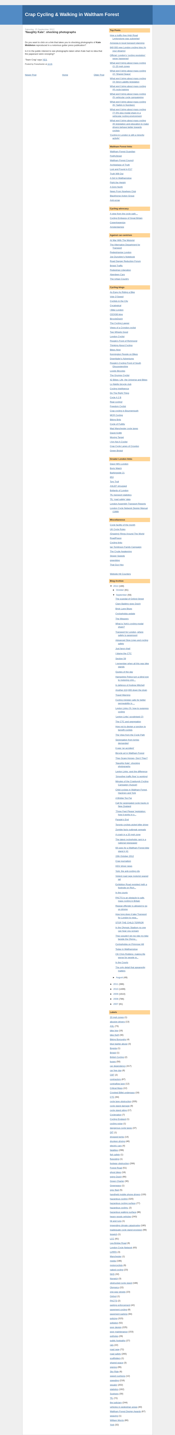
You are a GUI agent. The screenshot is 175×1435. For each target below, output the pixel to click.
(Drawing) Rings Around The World (127, 533)
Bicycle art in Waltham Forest (129, 753)
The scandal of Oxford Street (129, 599)
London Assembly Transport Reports (128, 503)
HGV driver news (123, 866)
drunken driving (117, 1141)
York (112, 1424)
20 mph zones (117, 1017)
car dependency (118, 1066)
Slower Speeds (117, 556)
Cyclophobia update (125, 613)
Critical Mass (116, 1088)
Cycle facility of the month (122, 525)
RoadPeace (116, 538)
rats (112, 1345)
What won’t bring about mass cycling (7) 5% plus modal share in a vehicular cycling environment (128, 112)
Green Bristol (116, 450)
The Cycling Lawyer (119, 323)
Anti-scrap (115, 200)
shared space (116, 1362)
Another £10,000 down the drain (131, 690)
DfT (111, 1132)
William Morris (117, 1420)
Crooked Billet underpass (122, 1092)
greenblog (115, 560)
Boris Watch (116, 468)
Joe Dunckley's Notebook (122, 256)
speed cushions (117, 1376)
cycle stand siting (118, 1110)
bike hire (114, 1030)
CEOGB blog (116, 314)
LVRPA (113, 1252)
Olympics (114, 1287)
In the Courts (121, 962)
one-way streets (118, 1292)
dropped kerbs (117, 1137)
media (113, 1261)
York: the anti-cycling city (127, 871)
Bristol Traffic (116, 265)
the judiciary (116, 1402)
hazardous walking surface (123, 1212)
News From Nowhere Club (123, 191)
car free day (116, 1070)
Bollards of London (119, 490)
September (121, 595)
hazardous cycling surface (123, 1203)
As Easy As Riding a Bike (122, 292)
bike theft (114, 1035)
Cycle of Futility (117, 424)
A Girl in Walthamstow (121, 178)
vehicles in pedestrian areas (123, 1407)
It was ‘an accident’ (124, 748)
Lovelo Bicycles (117, 371)
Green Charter (117, 1181)
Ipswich (113, 1234)
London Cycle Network (121, 1247)
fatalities (114, 1150)
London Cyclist (117, 336)
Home (65, 75)
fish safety (115, 1154)
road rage (114, 1349)
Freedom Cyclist (118, 406)
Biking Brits (115, 419)
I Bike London (117, 310)
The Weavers (122, 618)
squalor (113, 1385)
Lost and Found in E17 (121, 169)
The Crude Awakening (121, 551)
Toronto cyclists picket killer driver (131, 824)
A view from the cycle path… (124, 213)
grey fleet (114, 1190)
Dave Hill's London (119, 464)
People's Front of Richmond (123, 341)
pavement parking (118, 1314)
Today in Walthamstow (126, 949)
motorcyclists (116, 1265)
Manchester (116, 1256)
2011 (116, 984)
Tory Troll (114, 481)
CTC (112, 1097)
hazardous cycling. (119, 1207)
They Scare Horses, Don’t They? (131, 758)
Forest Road (116, 1168)
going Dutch (116, 1176)
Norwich (114, 1278)
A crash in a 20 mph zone (127, 834)
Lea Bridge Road (118, 1243)
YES (45, 59)
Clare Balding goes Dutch (127, 603)
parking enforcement (120, 1305)
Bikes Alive (115, 349)
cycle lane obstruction (120, 1101)
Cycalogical (115, 305)
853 (112, 477)
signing (113, 1367)
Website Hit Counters (120, 574)
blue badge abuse (118, 1044)
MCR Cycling (116, 415)
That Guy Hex (117, 564)
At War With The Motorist (122, 240)
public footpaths (117, 1340)
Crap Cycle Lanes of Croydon (124, 446)
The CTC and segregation (128, 721)
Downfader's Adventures (122, 358)
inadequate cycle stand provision (126, 1230)
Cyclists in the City (119, 301)
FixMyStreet (116, 156)
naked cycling (116, 1269)
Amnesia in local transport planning (127, 43)
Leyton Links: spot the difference (131, 771)
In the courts (121, 892)
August (120, 977)
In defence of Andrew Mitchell (129, 685)
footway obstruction (119, 1163)
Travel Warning (122, 695)
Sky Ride (114, 1371)
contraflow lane (117, 1083)
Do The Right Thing (119, 393)
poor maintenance (119, 1331)
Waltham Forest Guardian (122, 151)
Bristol (113, 1052)
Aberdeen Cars (117, 274)
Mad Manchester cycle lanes (124, 428)
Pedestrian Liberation (120, 270)
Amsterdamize (117, 227)
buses (113, 1061)
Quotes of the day (124, 672)
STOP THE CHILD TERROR (129, 922)
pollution (114, 1323)
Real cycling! (116, 402)
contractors (115, 1079)
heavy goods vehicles (120, 1216)
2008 (116, 999)
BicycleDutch (116, 318)
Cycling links (116, 542)
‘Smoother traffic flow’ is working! (131, 776)
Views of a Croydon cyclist (123, 327)
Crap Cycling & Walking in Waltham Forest (72, 14)
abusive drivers (117, 1021)
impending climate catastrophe (125, 1225)
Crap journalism (123, 861)
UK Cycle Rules (117, 529)
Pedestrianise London (120, 252)
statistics (114, 1389)
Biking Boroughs (118, 1039)
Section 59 (120, 658)
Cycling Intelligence (119, 388)
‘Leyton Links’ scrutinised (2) (129, 716)
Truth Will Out (116, 173)
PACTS (113, 1300)
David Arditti (116, 433)
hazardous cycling (119, 1199)
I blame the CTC (123, 653)
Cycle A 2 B (115, 397)
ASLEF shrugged (118, 486)
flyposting (114, 1159)
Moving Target (117, 437)
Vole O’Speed (117, 296)
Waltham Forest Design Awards (125, 1411)
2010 (116, 989)
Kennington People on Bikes (124, 354)
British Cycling (117, 1057)
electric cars (116, 1145)
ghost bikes (115, 1172)
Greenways (115, 1185)
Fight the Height (118, 182)
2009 (116, 994)
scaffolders (115, 1358)
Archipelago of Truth (120, 165)
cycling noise (116, 1123)
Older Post (99, 75)
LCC (112, 1238)
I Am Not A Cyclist (118, 441)
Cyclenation (116, 1114)
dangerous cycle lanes (121, 1128)
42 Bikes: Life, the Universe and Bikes (128, 379)
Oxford (113, 1296)
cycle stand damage (120, 1106)
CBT (112, 1075)
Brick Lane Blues (123, 608)
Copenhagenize (117, 222)
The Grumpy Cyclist (119, 375)
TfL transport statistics (121, 495)
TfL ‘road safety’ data (120, 499)
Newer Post (30, 75)
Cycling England (118, 1119)
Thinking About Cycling (121, 345)
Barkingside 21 (117, 472)
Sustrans (114, 1393)
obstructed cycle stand (121, 1283)
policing (113, 1318)
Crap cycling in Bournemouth (124, 410)
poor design (116, 1327)
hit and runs (116, 1221)
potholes (114, 1336)
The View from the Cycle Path (130, 735)
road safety (115, 1354)
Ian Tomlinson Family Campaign (126, 547)
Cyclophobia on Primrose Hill (129, 944)
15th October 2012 (124, 856)
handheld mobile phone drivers (125, 1194)
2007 (116, 1004)
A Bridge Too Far (123, 798)
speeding (114, 1380)
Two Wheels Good (119, 332)
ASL (112, 1026)
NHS (112, 1274)
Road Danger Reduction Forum (125, 261)
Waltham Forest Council (121, 160)
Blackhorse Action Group (122, 196)
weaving (114, 1416)
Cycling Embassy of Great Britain (126, 218)
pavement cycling (118, 1309)
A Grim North (116, 187)
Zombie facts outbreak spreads (130, 829)
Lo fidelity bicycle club (120, 384)
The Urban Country (119, 279)
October (120, 590)
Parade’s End (122, 819)
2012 (116, 586)
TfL (111, 1398)
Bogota (113, 1048)
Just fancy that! (122, 648)
